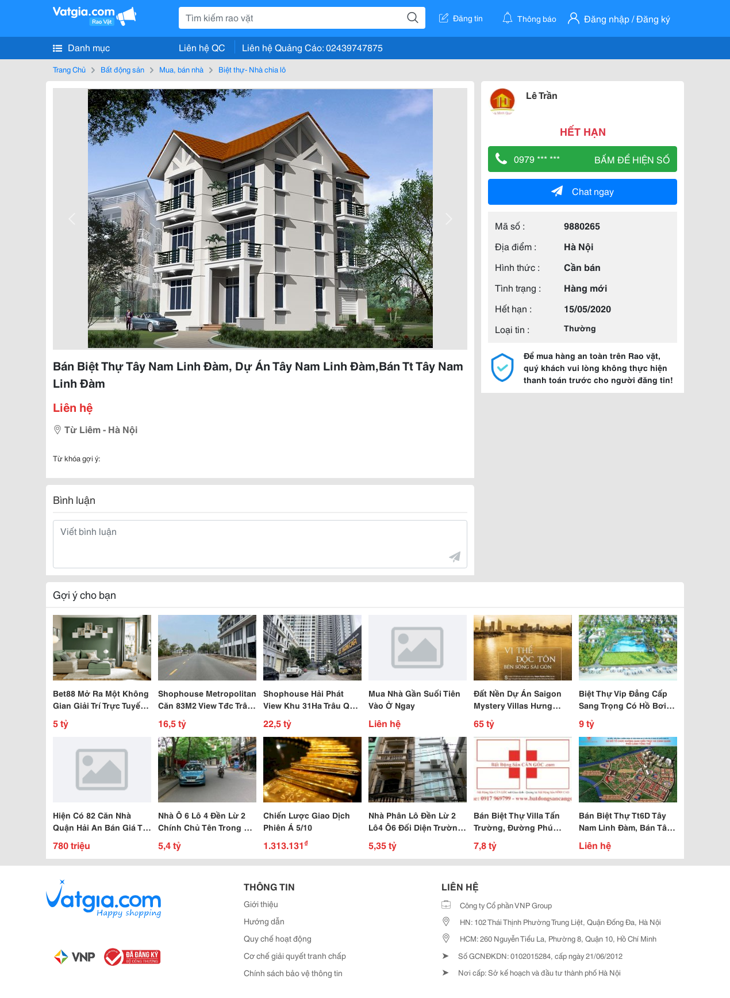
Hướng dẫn (264, 921)
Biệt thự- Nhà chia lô (252, 69)
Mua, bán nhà (181, 69)
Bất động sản (122, 69)
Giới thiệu (261, 903)
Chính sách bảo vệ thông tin (293, 972)
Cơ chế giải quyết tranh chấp (295, 955)
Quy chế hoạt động (278, 938)
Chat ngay (582, 190)
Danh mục (81, 47)
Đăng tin (461, 18)
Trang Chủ (69, 69)
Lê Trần (542, 94)
